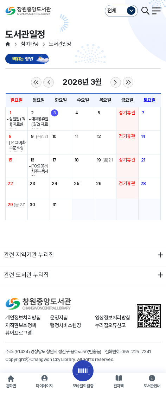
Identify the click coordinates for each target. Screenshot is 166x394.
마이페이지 (44, 385)
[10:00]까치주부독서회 (39, 171)
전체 (111, 10)
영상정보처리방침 (112, 317)
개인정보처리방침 (22, 317)
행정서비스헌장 (65, 325)
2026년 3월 (82, 82)
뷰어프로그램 (18, 333)
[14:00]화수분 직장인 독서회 (17, 148)
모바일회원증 (83, 385)
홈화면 (11, 385)
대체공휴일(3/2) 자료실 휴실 (39, 124)
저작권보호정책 (20, 325)
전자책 (119, 385)
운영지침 (59, 317)
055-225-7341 (136, 351)
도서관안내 (151, 385)
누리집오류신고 (110, 325)
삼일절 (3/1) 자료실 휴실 (17, 124)
